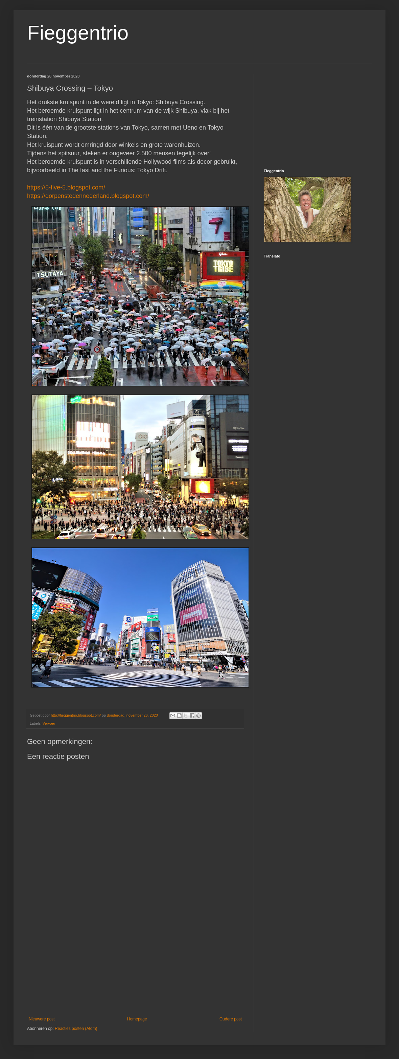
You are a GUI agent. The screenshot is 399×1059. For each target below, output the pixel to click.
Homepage (137, 1019)
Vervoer (49, 723)
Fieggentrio (77, 32)
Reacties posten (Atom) (76, 1028)
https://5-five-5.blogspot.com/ (66, 187)
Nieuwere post (42, 1019)
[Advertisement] (135, 961)
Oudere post (230, 1019)
